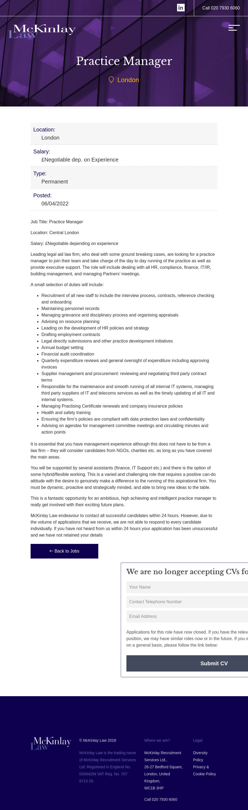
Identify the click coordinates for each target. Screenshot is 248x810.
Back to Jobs (64, 551)
